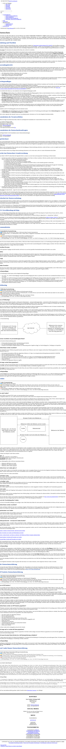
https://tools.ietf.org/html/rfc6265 (51, 496)
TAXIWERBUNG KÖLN (33, 732)
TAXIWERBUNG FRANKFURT (33, 731)
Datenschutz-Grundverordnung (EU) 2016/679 (42, 45)
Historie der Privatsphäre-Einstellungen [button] (32, 742)
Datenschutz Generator (31, 690)
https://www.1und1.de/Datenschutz (33, 569)
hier (15, 127)
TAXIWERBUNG (33, 717)
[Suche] (1, 12)
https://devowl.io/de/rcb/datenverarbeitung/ (54, 680)
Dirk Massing (10, 28)
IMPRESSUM (33, 723)
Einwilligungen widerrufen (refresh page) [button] (48, 742)
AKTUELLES (33, 720)
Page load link (3, 745)
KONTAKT (33, 722)
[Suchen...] (6, 11)
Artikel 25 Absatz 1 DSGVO (52, 217)
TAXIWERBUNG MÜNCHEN (33, 733)
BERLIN (33, 729)
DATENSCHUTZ (33, 724)
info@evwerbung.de (13, 1)
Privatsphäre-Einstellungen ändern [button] (16, 742)
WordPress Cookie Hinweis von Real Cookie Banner (11, 746)
